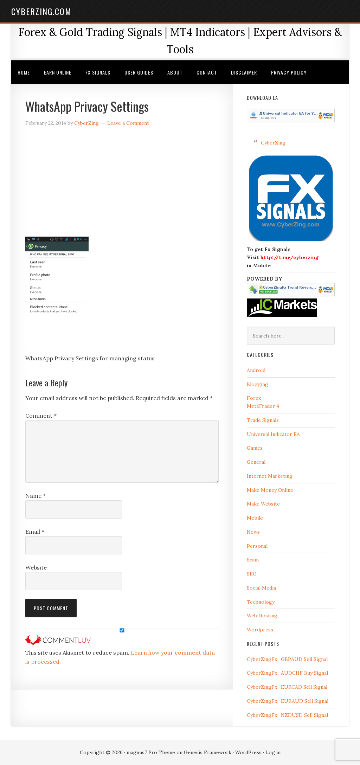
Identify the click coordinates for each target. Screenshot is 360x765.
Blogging (257, 384)
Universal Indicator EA (273, 434)
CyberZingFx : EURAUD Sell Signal (287, 701)
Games (255, 448)
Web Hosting (262, 615)
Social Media (261, 588)
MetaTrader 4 (263, 406)
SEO (252, 574)
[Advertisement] (122, 184)
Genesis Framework (207, 752)
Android (256, 370)
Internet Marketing (269, 476)
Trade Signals (263, 420)
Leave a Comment (128, 123)
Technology (261, 602)
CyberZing (273, 143)
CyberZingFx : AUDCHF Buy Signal (287, 673)
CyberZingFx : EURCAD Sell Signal (287, 687)
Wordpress (260, 629)
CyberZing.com (41, 11)
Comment (41, 415)
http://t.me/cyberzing (290, 257)
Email (34, 531)
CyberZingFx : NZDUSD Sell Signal (287, 715)
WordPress (248, 752)
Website (36, 567)
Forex (254, 398)
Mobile (255, 518)
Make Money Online (270, 490)
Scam (253, 560)
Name (35, 495)
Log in (273, 752)
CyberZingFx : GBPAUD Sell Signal (287, 659)
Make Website (263, 504)
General (256, 462)
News (253, 532)
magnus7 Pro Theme (151, 752)
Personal (257, 546)
